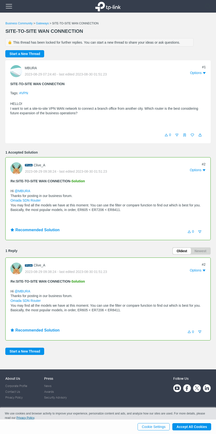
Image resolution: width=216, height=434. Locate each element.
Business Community (19, 23)
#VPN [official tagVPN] (23, 93)
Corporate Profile (16, 386)
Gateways (42, 23)
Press (48, 378)
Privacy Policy (14, 398)
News (47, 386)
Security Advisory (55, 398)
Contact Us (12, 391)
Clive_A (39, 165)
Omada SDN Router (25, 200)
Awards (49, 391)
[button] (200, 135)
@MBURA (22, 191)
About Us (12, 378)
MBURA (31, 68)
